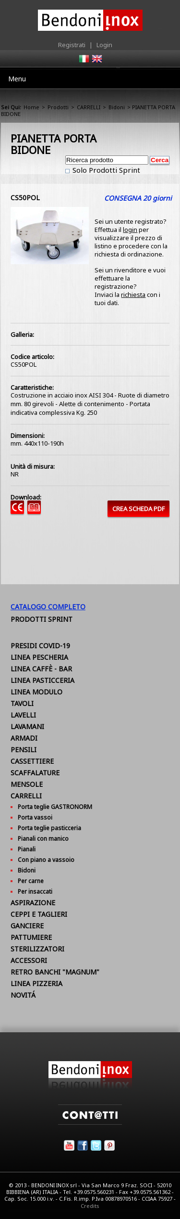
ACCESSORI (29, 960)
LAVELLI (23, 714)
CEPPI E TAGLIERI (39, 914)
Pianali (27, 849)
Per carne (31, 881)
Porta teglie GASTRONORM (55, 807)
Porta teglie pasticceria (49, 828)
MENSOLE (27, 784)
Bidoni (116, 107)
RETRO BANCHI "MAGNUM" (55, 971)
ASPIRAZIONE (33, 902)
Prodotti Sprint (41, 619)
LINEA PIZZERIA (36, 983)
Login (104, 44)
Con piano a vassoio (46, 860)
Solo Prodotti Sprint (105, 170)
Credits (90, 1205)
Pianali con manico (43, 838)
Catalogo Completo (48, 606)
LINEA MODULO (36, 691)
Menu (17, 78)
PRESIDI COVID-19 (40, 645)
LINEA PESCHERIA (39, 657)
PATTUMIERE (31, 937)
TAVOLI (22, 703)
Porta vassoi (35, 817)
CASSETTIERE (32, 761)
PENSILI (23, 749)
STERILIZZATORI (37, 948)
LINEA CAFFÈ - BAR (41, 668)
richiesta (133, 294)
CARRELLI (88, 107)
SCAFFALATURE (35, 772)
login (130, 229)
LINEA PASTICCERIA (42, 680)
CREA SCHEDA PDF (138, 508)
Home (31, 107)
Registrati (71, 44)
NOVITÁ (23, 995)
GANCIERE (27, 925)
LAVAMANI (27, 726)
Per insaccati (35, 891)
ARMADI (24, 738)
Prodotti (58, 107)
